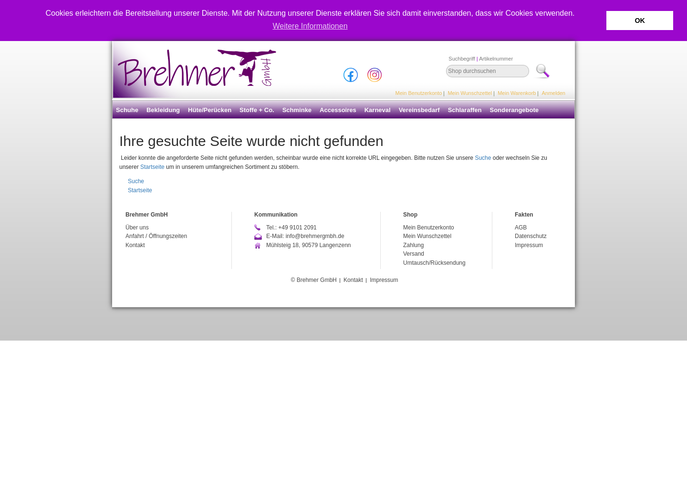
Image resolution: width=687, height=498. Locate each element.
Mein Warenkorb (517, 93)
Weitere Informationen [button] (309, 26)
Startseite (152, 167)
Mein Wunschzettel (470, 93)
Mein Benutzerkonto (419, 93)
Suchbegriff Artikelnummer (480, 59)
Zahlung (413, 245)
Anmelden (553, 93)
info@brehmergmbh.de (315, 236)
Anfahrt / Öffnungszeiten (156, 236)
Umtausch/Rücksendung (434, 262)
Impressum (529, 245)
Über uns (137, 227)
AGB (521, 227)
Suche (483, 158)
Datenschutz (531, 236)
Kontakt (135, 245)
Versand (413, 253)
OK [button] (640, 20)
